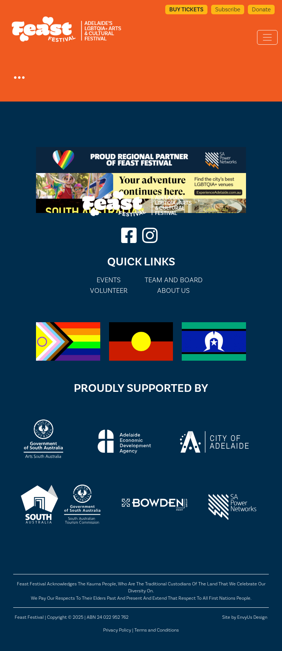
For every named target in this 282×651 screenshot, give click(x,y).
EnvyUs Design (252, 617)
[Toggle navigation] (267, 37)
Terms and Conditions (156, 630)
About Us (173, 290)
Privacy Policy (117, 630)
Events (109, 280)
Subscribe (227, 9)
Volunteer (108, 290)
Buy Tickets (186, 9)
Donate (261, 9)
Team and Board (174, 280)
